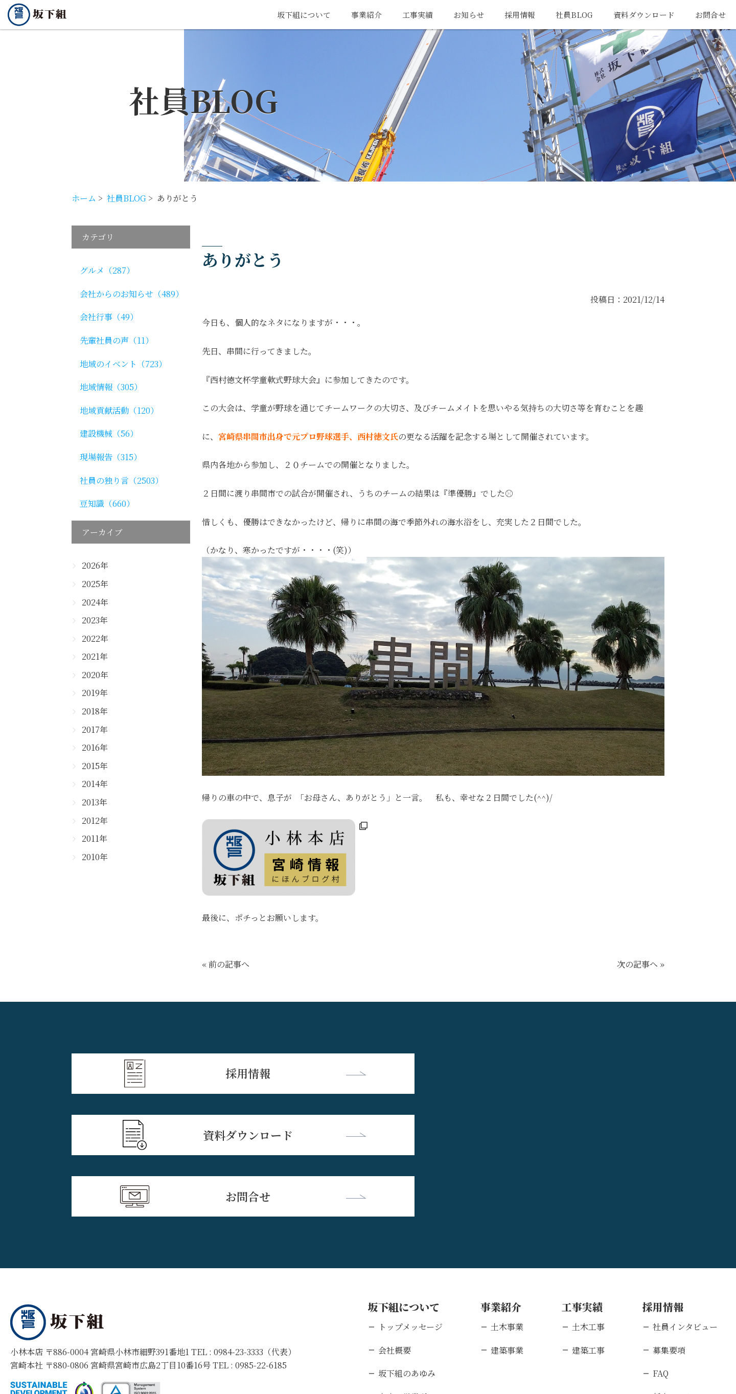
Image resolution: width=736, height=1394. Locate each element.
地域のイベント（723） (123, 364)
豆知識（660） (107, 503)
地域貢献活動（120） (119, 410)
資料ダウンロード (640, 14)
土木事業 (507, 1201)
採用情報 (510, 14)
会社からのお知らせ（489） (131, 294)
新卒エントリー (681, 1270)
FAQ (661, 1247)
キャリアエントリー (689, 1294)
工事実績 (404, 14)
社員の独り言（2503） (121, 480)
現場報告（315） (111, 457)
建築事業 (507, 1224)
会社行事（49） (109, 317)
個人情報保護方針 (110, 1328)
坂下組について (285, 14)
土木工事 (588, 1201)
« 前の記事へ (225, 964)
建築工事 (588, 1224)
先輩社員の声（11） (116, 340)
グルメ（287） (107, 270)
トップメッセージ (410, 1201)
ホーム (84, 198)
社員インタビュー (685, 1201)
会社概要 (394, 1224)
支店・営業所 (402, 1270)
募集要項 (669, 1224)
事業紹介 (351, 14)
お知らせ (457, 14)
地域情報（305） (111, 387)
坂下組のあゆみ (406, 1247)
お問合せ (709, 14)
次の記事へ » (640, 964)
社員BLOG (567, 14)
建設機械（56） (109, 433)
